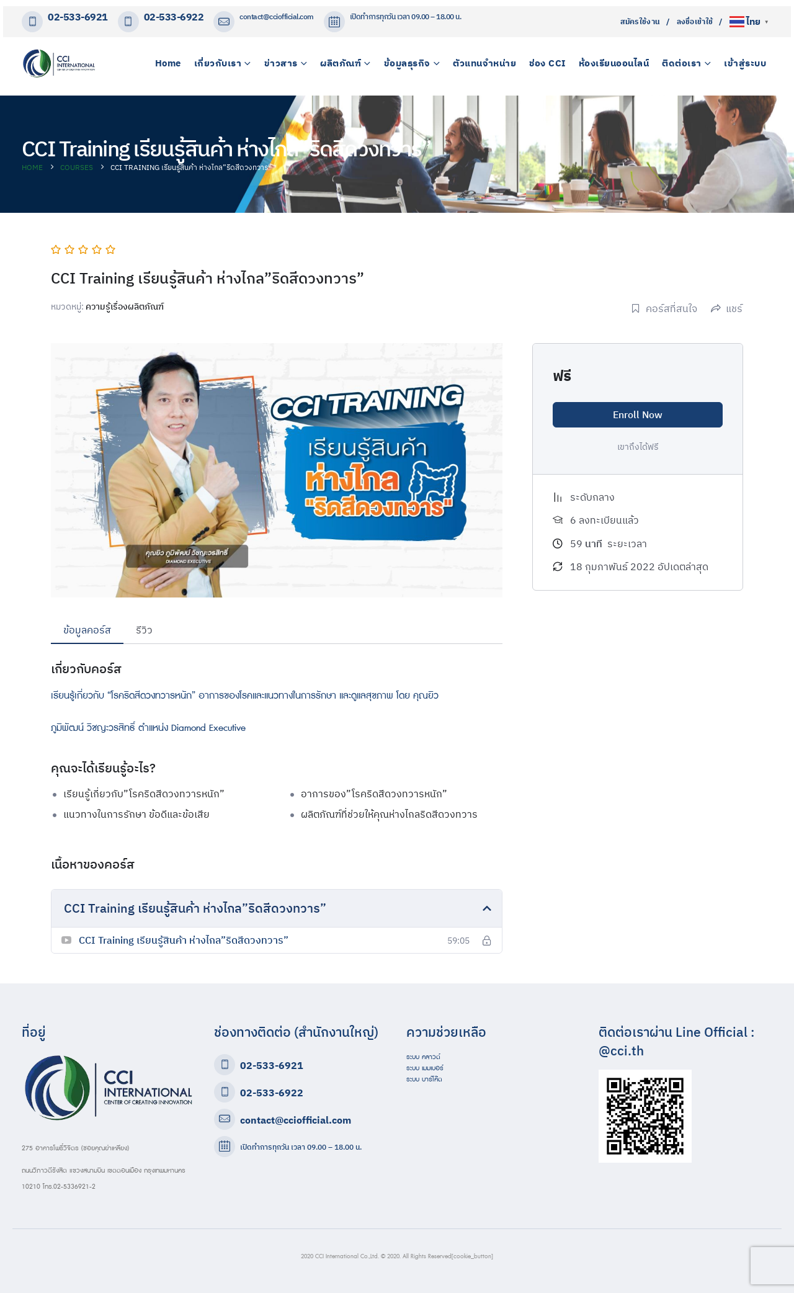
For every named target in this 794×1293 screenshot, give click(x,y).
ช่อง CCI (547, 63)
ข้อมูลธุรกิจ (407, 63)
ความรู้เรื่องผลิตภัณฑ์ (125, 306)
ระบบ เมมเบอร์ (425, 1068)
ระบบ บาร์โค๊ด (424, 1080)
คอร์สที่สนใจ (664, 308)
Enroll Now (637, 414)
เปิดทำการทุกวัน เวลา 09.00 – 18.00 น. (301, 1147)
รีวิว (144, 630)
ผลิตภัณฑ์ (340, 63)
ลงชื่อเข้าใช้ (695, 21)
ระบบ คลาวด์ (423, 1057)
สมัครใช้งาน (640, 21)
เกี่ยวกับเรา (218, 63)
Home (168, 63)
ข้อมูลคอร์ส (87, 630)
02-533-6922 (174, 17)
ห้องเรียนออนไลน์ (614, 63)
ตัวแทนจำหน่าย (484, 63)
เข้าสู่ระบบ (745, 63)
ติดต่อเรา (682, 63)
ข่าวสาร (281, 63)
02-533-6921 (78, 17)
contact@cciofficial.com (276, 16)
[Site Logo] (59, 63)
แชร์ (727, 308)
